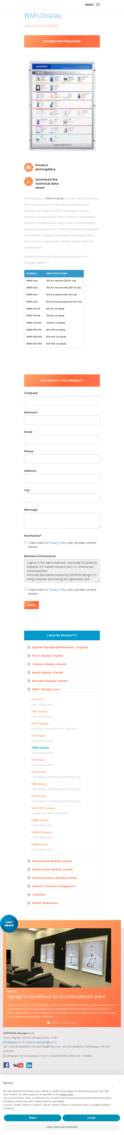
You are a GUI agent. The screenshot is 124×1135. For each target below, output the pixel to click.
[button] (118, 1081)
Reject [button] (32, 1117)
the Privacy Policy (55, 543)
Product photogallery (45, 167)
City (27, 490)
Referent (30, 412)
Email (28, 432)
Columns (38, 894)
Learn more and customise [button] (62, 1127)
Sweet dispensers (45, 903)
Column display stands (49, 664)
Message (31, 510)
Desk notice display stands (52, 869)
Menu (89, 5)
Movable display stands (50, 680)
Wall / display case (46, 689)
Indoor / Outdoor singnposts (54, 886)
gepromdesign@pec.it (41, 1042)
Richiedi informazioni (62, 41)
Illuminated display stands (52, 861)
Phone (28, 451)
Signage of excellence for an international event (55, 996)
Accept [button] (91, 1117)
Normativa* (33, 536)
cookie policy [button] (67, 1094)
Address (30, 471)
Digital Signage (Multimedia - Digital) (60, 647)
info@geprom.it (13, 1042)
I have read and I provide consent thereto (60, 545)
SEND (31, 605)
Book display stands (47, 672)
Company (31, 393)
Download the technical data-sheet (47, 184)
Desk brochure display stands (54, 877)
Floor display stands (47, 655)
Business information (40, 556)
